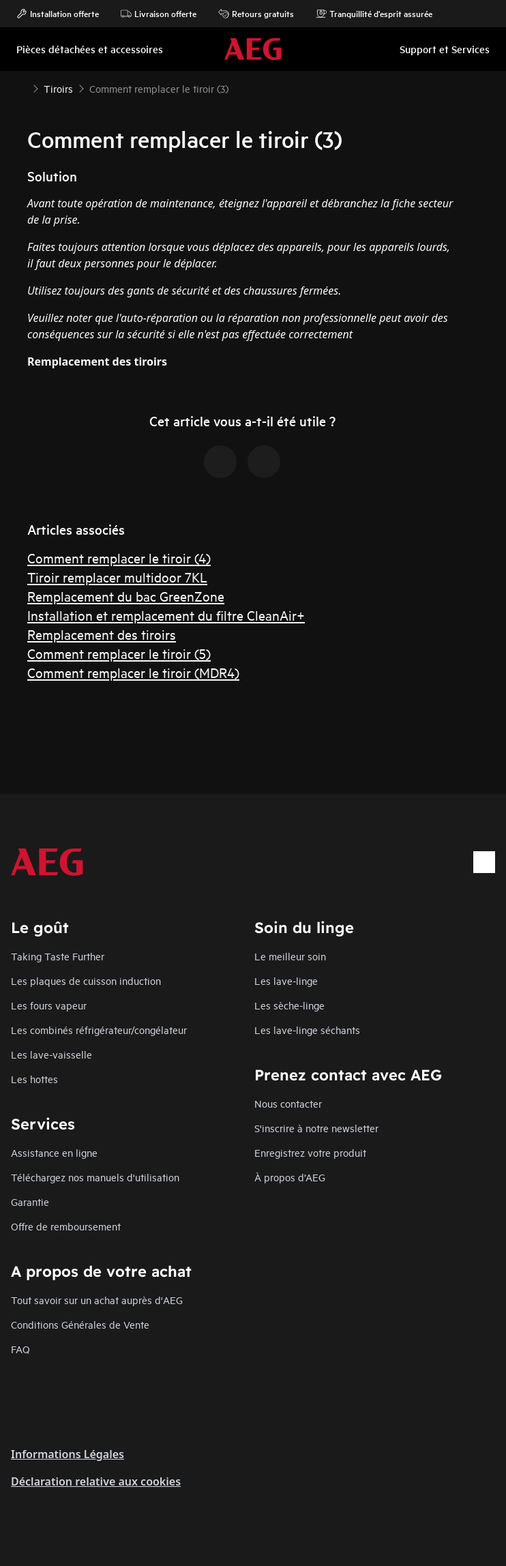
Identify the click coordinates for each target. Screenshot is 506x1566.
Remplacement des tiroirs (101, 633)
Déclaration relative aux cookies (96, 1481)
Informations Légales (67, 1454)
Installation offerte (57, 13)
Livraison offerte (158, 13)
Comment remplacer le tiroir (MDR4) (133, 672)
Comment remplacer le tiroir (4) (119, 557)
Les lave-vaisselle (51, 1054)
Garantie (30, 1201)
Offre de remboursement (66, 1226)
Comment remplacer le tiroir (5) (119, 653)
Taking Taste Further (57, 955)
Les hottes (34, 1078)
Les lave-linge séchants (307, 1029)
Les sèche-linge (289, 1005)
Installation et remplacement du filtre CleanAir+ (166, 614)
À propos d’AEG (289, 1176)
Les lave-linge (286, 980)
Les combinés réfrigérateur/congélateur (99, 1029)
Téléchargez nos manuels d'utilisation (95, 1176)
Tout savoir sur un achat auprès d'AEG (97, 1299)
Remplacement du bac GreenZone (125, 595)
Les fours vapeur (49, 1005)
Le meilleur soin (290, 955)
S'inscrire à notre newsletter (316, 1127)
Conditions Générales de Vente (80, 1324)
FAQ (20, 1348)
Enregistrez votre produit (310, 1152)
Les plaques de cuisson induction (86, 980)
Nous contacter (288, 1103)
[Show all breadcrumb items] (21, 87)
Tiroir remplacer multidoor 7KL (117, 576)
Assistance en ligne (54, 1152)
